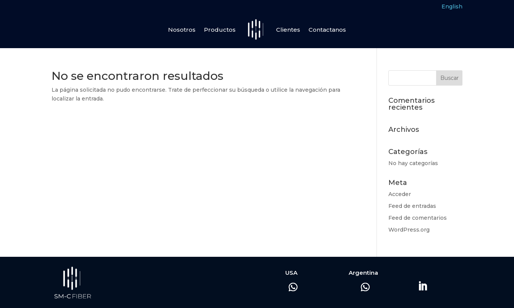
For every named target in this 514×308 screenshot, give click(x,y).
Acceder (399, 194)
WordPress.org (409, 229)
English (451, 6)
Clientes (288, 29)
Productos (220, 29)
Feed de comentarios (417, 217)
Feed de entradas (412, 206)
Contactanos (327, 29)
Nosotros (182, 29)
